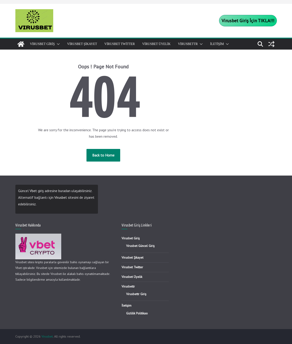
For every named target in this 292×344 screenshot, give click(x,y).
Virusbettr (188, 44)
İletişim (217, 44)
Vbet (33, 190)
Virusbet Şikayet (82, 44)
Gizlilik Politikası (137, 313)
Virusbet (60, 197)
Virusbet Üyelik (156, 44)
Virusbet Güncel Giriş (140, 246)
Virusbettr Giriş (136, 294)
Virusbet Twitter (119, 44)
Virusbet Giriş (42, 44)
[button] (57, 44)
